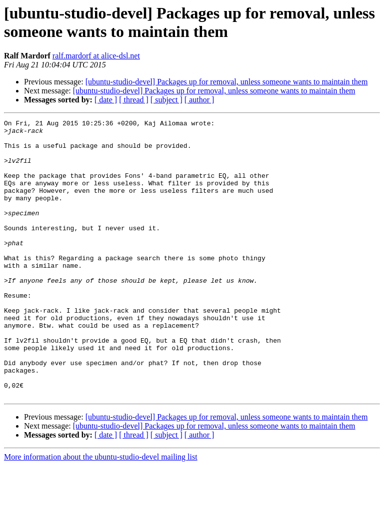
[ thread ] (133, 99)
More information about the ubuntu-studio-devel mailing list (101, 512)
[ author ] (199, 99)
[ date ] (105, 99)
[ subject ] (166, 99)
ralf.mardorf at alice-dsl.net (96, 55)
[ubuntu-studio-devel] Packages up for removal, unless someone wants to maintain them (227, 81)
